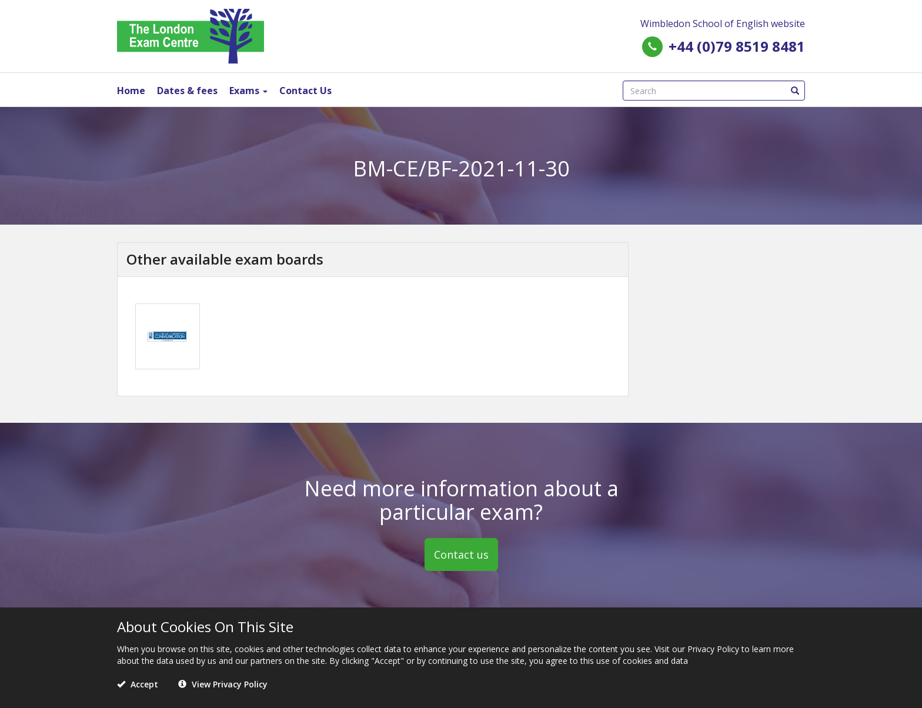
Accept (137, 684)
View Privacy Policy (223, 684)
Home (131, 90)
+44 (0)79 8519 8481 (737, 46)
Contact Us (305, 90)
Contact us (461, 554)
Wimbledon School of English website (722, 23)
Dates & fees (187, 90)
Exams (248, 90)
